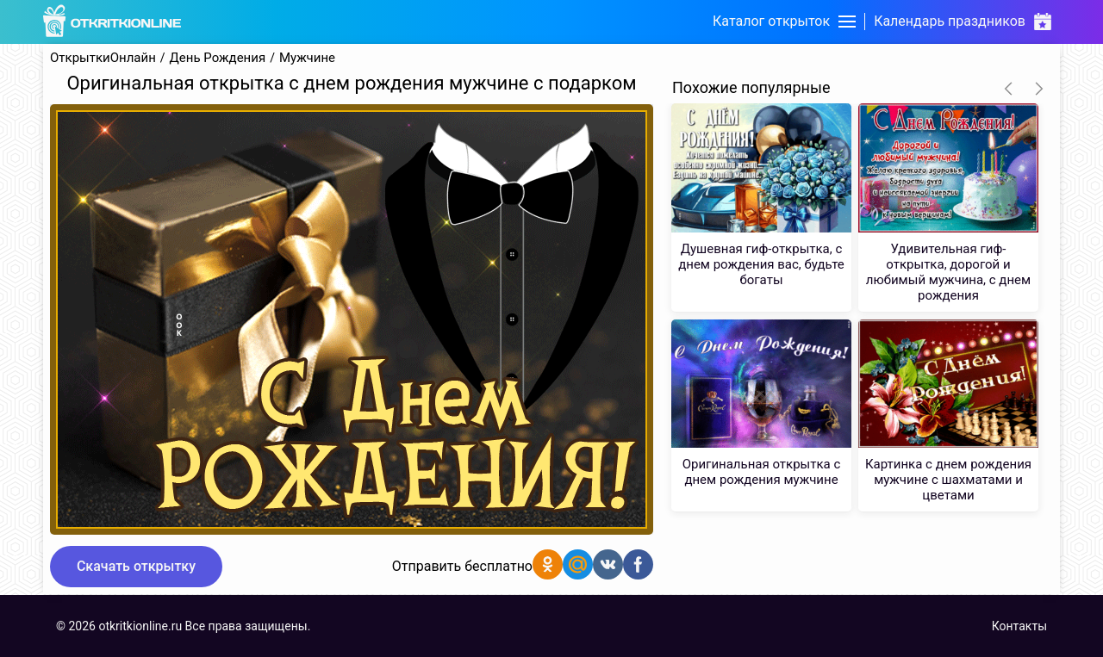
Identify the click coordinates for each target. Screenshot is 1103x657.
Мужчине (307, 58)
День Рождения (218, 58)
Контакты (1019, 626)
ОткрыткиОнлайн (103, 58)
